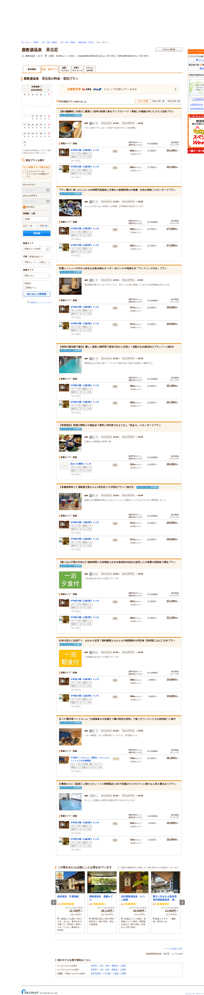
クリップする (169, 49)
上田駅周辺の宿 (196, 104)
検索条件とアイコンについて (39, 302)
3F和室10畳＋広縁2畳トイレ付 (84, 166)
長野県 (35, 42)
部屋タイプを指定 (33, 249)
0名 (46, 226)
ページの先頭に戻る (173, 948)
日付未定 (28, 207)
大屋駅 (123, 973)
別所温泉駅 (96, 973)
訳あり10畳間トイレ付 (80, 464)
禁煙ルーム (29, 288)
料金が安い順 (158, 101)
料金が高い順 (174, 101)
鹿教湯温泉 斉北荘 (86, 42)
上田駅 (123, 966)
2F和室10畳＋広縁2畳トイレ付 (84, 150)
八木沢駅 (107, 973)
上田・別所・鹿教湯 (49, 42)
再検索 (36, 233)
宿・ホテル (26, 42)
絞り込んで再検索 (36, 294)
